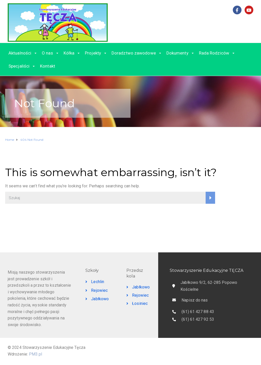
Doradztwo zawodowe (134, 53)
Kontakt (47, 66)
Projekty (93, 53)
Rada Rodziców (214, 53)
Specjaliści (18, 66)
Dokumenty (177, 53)
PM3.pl (35, 354)
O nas (47, 53)
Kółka (69, 53)
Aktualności (19, 53)
